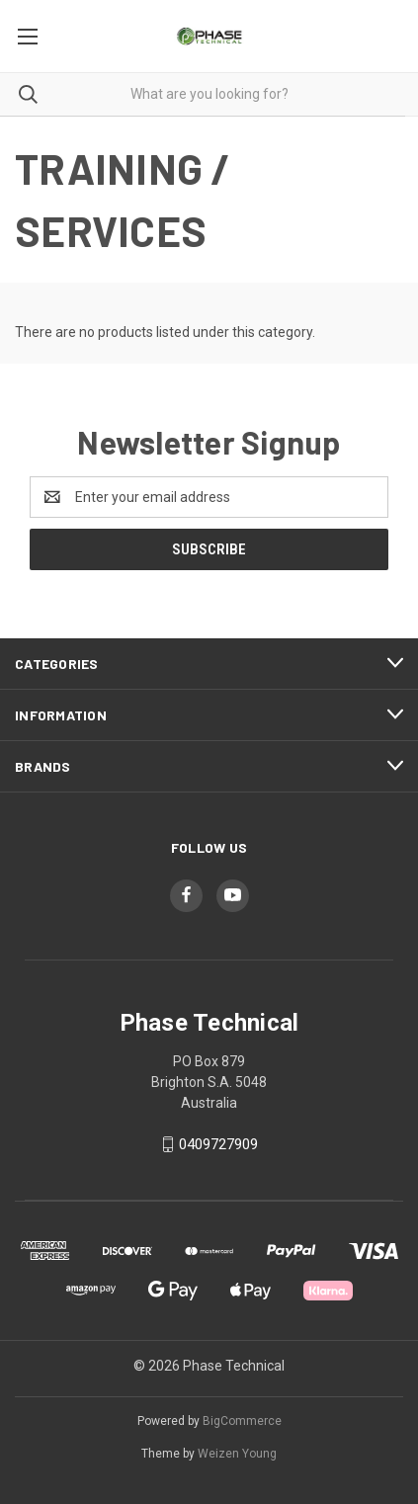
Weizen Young (237, 1454)
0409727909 (218, 1144)
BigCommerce (242, 1421)
